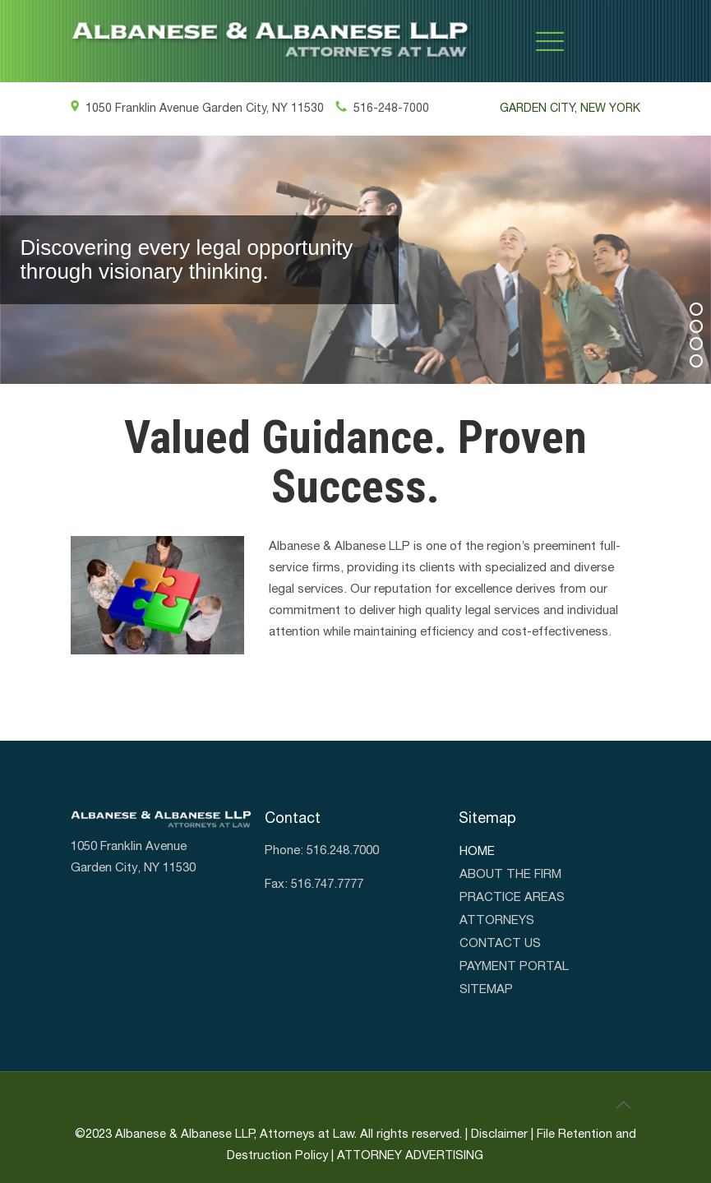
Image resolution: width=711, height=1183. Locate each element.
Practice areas (512, 897)
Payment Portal (514, 967)
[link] (272, 41)
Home (477, 851)
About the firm (510, 874)
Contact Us (500, 944)
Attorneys (496, 921)
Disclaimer (499, 1134)
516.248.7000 (343, 851)
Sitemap (486, 990)
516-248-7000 (382, 109)
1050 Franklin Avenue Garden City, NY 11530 (197, 109)
